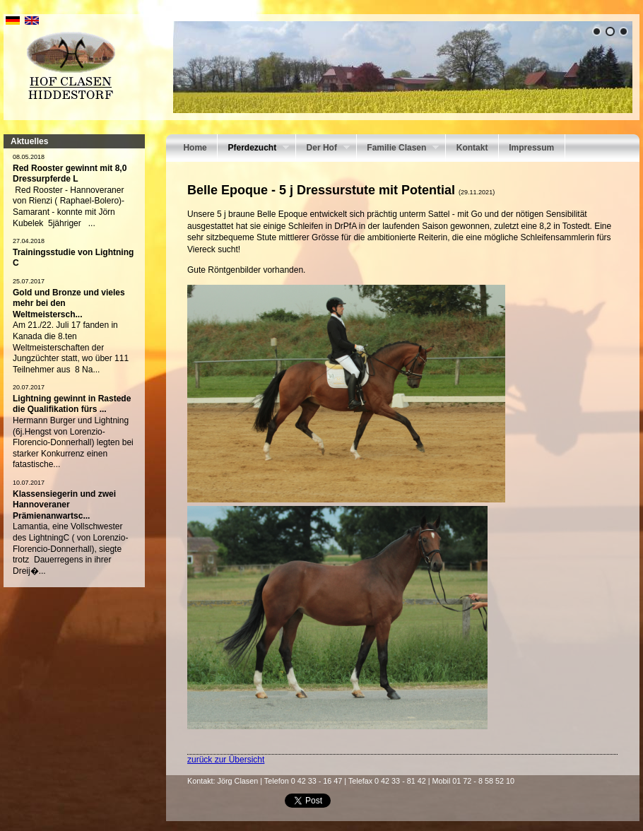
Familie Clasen (398, 149)
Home (194, 148)
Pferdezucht (253, 149)
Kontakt (472, 148)
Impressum (531, 148)
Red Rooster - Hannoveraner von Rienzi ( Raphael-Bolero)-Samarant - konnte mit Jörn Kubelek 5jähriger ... (68, 206)
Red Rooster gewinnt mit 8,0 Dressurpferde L (69, 173)
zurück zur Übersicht (225, 760)
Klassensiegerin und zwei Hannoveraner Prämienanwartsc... (64, 505)
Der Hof (323, 149)
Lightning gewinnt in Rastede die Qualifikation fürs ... (72, 404)
